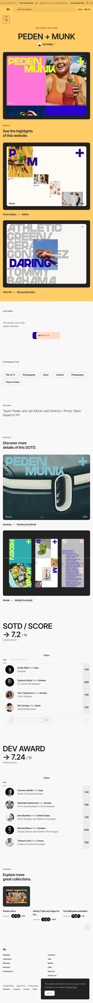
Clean (46, 375)
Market (50, 963)
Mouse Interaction (26, 292)
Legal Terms (21, 986)
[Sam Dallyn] (46, 44)
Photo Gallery (9, 214)
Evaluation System (10, 640)
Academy (51, 955)
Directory (6, 967)
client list (7, 292)
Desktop (7, 524)
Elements (6, 963)
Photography (29, 375)
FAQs (50, 967)
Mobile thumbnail (23, 600)
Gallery (25, 214)
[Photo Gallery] (46, 176)
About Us (51, 971)
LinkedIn (26, 989)
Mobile (6, 600)
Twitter (34, 989)
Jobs (49, 959)
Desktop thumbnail (26, 524)
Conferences (8, 971)
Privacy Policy (33, 986)
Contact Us (52, 975)
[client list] (46, 254)
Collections (7, 959)
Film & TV (10, 375)
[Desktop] (46, 487)
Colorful (60, 375)
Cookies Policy (8, 986)
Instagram (16, 989)
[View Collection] (16, 896)
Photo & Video (13, 382)
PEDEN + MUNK (46, 36)
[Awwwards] (8, 9)
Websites (6, 955)
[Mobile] (46, 563)
